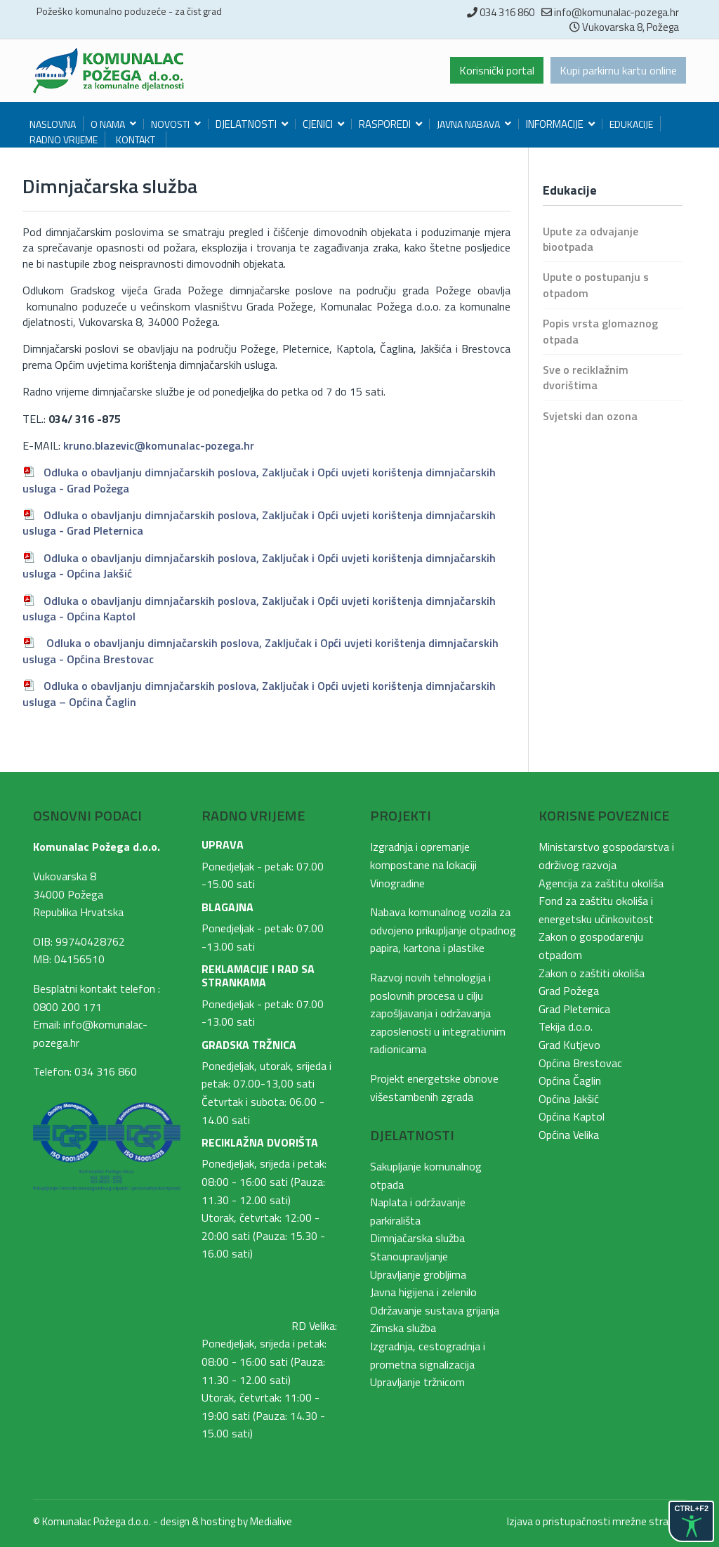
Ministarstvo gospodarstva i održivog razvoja (606, 855)
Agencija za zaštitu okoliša (601, 883)
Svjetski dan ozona (590, 415)
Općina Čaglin (570, 1080)
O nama (108, 124)
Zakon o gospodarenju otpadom (591, 945)
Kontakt (135, 139)
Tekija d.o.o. (566, 1026)
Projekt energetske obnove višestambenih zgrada (434, 1087)
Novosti (170, 124)
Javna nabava (468, 124)
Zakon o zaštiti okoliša (592, 973)
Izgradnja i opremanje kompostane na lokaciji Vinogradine (423, 864)
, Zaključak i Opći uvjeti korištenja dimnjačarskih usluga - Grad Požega (259, 480)
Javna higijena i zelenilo (423, 1292)
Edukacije (631, 124)
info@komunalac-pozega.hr (616, 12)
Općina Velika (569, 1134)
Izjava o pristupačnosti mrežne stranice (596, 1521)
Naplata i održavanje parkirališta (418, 1211)
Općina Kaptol (572, 1116)
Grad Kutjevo (569, 1044)
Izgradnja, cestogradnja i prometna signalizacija (427, 1355)
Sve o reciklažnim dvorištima (585, 377)
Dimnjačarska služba (417, 1237)
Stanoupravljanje (409, 1256)
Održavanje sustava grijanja (434, 1310)
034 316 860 (507, 12)
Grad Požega (569, 990)
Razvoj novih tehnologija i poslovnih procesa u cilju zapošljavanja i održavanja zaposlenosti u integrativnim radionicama (438, 1013)
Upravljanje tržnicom (417, 1381)
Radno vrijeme (63, 139)
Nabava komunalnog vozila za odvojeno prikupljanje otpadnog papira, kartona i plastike (443, 929)
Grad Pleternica (574, 1008)
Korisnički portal (496, 70)
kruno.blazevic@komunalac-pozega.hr (158, 445)
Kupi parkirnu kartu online (618, 70)
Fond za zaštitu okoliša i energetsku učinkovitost (596, 909)
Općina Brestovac (580, 1063)
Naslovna (52, 124)
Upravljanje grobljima (418, 1274)
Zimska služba (403, 1327)
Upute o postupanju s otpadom (596, 284)
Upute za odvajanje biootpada (590, 239)
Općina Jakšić (569, 1098)
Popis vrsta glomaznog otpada (600, 331)
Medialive (271, 1521)
